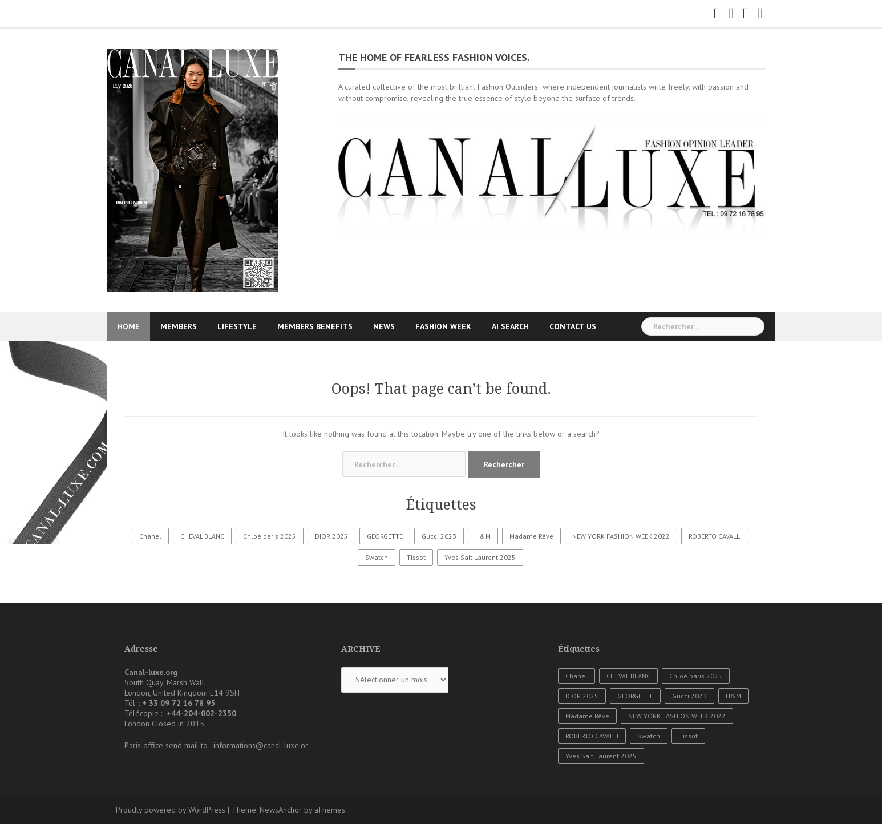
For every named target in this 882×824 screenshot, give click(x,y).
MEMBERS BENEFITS (315, 326)
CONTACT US (572, 326)
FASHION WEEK (443, 326)
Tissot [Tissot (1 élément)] (416, 557)
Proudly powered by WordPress (170, 810)
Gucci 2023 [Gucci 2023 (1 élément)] (439, 536)
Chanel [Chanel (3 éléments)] (150, 536)
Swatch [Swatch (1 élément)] (376, 557)
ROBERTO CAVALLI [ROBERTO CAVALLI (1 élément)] (715, 536)
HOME (129, 326)
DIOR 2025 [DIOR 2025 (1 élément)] (331, 536)
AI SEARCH (510, 326)
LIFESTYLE (237, 326)
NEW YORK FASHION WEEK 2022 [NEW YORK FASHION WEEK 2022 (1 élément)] (621, 536)
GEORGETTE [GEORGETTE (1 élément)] (385, 536)
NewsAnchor (281, 810)
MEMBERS (178, 326)
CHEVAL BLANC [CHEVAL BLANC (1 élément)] (202, 536)
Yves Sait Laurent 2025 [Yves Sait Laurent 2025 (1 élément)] (480, 557)
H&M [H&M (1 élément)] (483, 536)
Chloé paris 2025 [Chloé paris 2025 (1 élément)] (269, 536)
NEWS (384, 326)
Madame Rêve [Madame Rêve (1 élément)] (531, 536)
